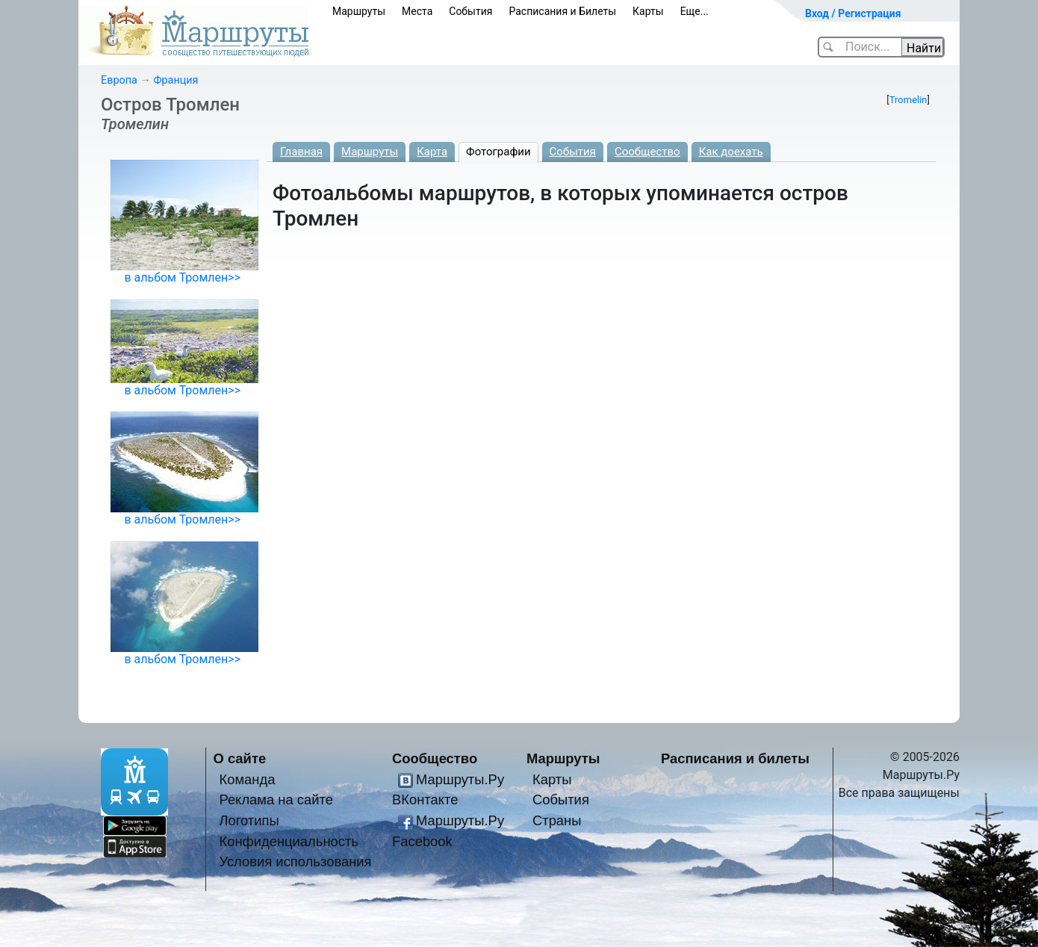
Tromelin (908, 99)
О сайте (240, 758)
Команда (247, 779)
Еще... (694, 11)
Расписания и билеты (735, 758)
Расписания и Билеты (562, 11)
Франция (175, 80)
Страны (557, 820)
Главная (301, 151)
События (470, 11)
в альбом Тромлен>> (182, 277)
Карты (648, 11)
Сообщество (647, 151)
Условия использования (295, 861)
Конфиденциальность (288, 841)
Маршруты (358, 11)
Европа (119, 80)
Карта (432, 151)
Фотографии (498, 151)
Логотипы (249, 820)
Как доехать (731, 151)
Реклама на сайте (276, 799)
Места (417, 11)
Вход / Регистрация (853, 13)
